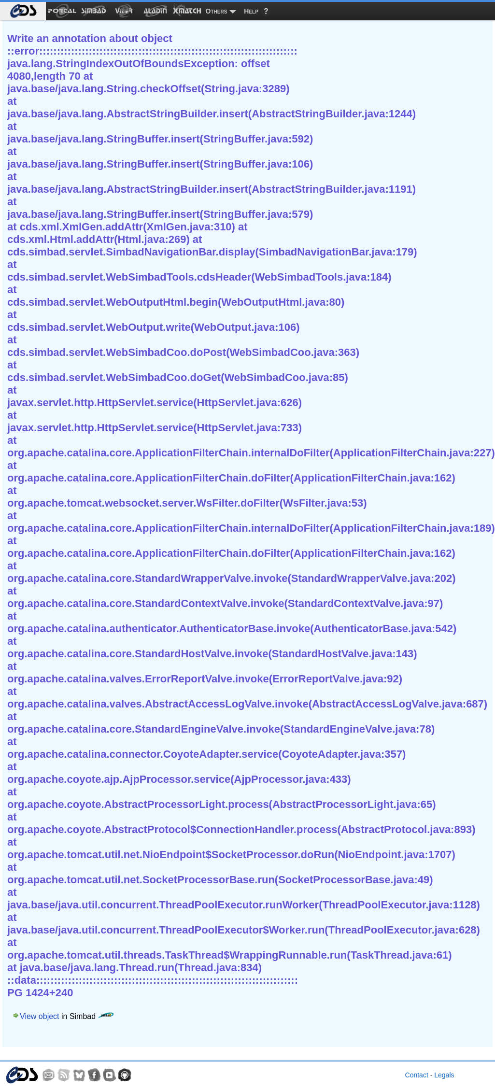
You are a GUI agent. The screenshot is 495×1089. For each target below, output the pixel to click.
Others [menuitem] (216, 11)
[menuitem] (23, 11)
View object (39, 1016)
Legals (444, 1075)
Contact (416, 1075)
